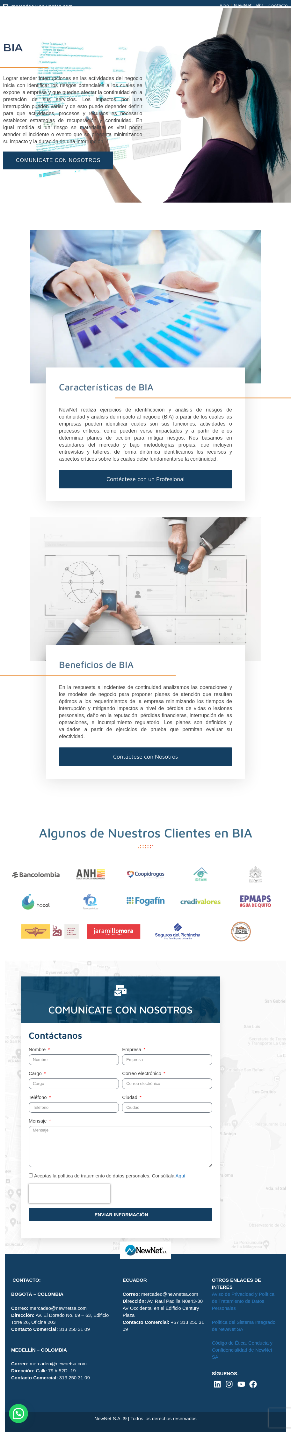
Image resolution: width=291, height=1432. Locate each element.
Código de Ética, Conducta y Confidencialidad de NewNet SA (242, 1350)
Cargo (36, 1073)
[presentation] (69, 1193)
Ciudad (130, 1097)
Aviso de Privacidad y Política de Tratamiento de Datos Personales (243, 1301)
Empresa (132, 1049)
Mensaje (38, 1121)
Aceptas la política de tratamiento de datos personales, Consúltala (109, 1175)
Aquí (181, 1175)
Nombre (38, 1049)
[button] (18, 1413)
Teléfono (38, 1097)
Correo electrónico (142, 1073)
